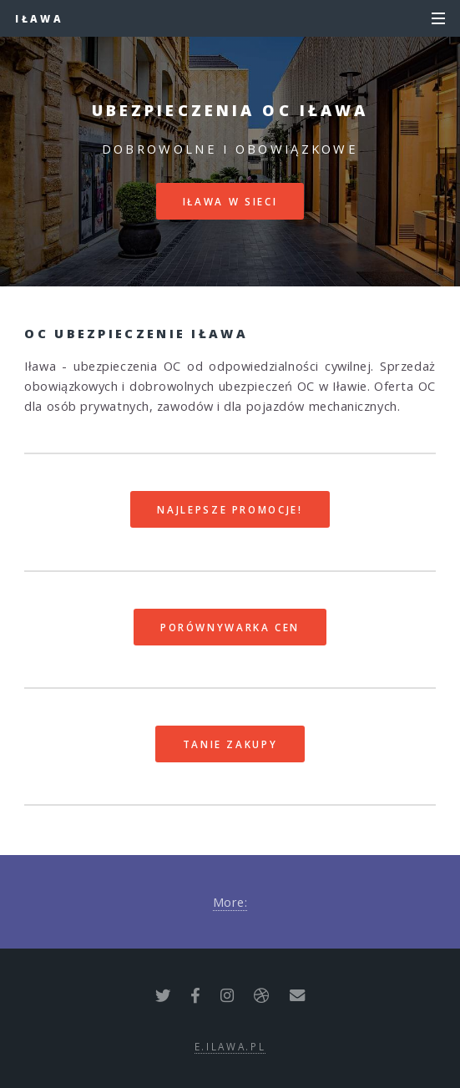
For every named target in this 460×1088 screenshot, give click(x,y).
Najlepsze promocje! (229, 509)
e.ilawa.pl (230, 1046)
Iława (39, 18)
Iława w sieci (230, 201)
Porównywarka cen (230, 627)
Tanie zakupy (230, 744)
